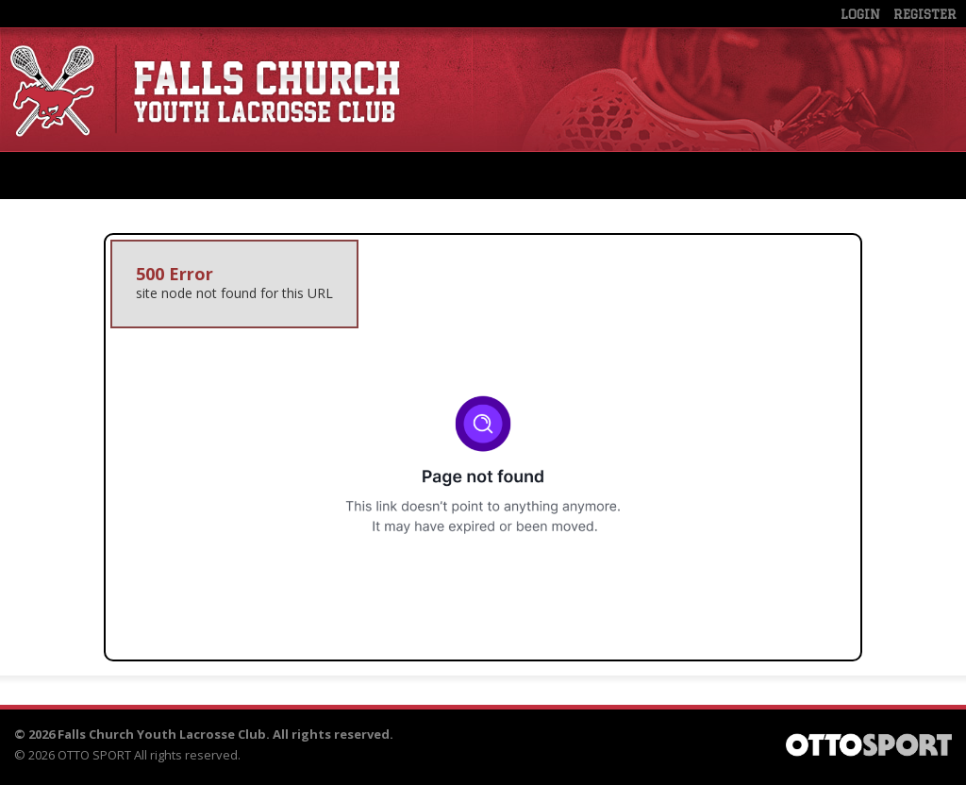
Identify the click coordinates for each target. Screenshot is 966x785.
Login (860, 14)
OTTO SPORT (94, 754)
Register (925, 14)
